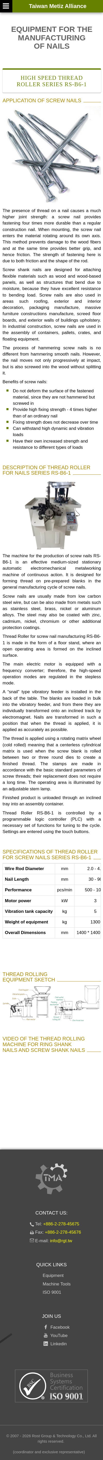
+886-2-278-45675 (61, 1224)
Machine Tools (57, 1284)
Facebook (59, 1327)
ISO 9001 (52, 1292)
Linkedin (57, 1343)
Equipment (53, 1275)
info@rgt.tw (61, 1240)
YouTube (57, 1335)
